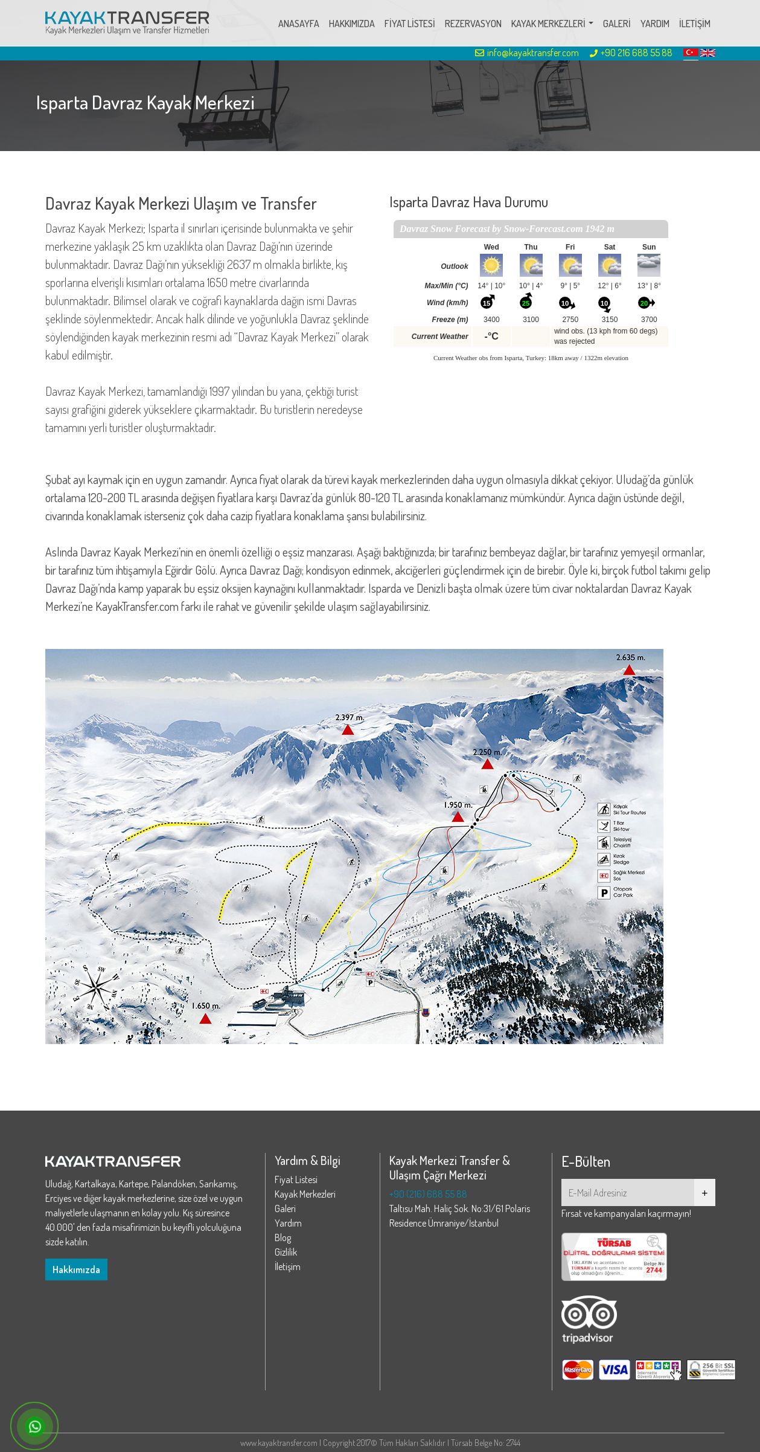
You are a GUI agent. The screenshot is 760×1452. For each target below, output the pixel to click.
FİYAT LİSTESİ (410, 24)
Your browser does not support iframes (530, 298)
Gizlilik (286, 1252)
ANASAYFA (298, 24)
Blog (283, 1237)
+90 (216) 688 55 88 (428, 1194)
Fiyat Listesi (296, 1179)
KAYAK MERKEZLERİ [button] (548, 24)
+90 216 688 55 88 (631, 53)
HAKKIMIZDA (352, 24)
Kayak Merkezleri (305, 1194)
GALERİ (617, 24)
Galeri (285, 1208)
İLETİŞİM (695, 24)
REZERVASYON (473, 24)
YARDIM (654, 24)
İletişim (288, 1266)
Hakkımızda (76, 1269)
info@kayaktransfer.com (527, 53)
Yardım (288, 1223)
